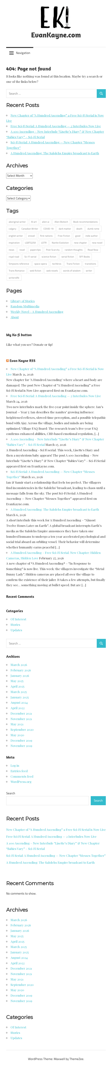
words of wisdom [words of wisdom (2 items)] (72, 270)
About (15, 317)
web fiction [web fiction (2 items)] (35, 270)
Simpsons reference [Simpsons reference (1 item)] (19, 264)
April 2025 (17, 686)
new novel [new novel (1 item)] (97, 242)
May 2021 (17, 724)
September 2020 (22, 729)
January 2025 (20, 697)
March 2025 (19, 692)
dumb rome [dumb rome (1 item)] (93, 228)
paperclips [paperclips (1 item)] (35, 250)
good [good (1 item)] (77, 236)
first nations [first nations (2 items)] (46, 236)
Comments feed (22, 776)
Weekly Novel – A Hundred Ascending (37, 312)
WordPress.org (21, 782)
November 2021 (21, 719)
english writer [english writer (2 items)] (16, 236)
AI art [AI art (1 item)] (34, 222)
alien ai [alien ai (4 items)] (45, 222)
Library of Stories (23, 301)
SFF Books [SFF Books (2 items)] (84, 256)
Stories (15, 625)
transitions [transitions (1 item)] (90, 264)
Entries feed (19, 771)
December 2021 (21, 713)
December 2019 (21, 740)
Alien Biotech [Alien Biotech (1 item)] (61, 222)
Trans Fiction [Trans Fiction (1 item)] (73, 264)
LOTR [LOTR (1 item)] (44, 242)
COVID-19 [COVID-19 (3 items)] (48, 228)
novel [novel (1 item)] (22, 250)
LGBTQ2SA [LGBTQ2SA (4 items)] (30, 242)
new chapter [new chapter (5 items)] (80, 242)
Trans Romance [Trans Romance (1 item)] (17, 270)
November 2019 (21, 746)
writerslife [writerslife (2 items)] (14, 277)
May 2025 (17, 681)
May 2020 (17, 735)
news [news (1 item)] (11, 250)
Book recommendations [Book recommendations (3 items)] (85, 222)
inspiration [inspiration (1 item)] (14, 242)
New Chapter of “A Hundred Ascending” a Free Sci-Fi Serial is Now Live (56, 830)
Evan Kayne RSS (22, 360)
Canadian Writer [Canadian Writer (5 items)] (29, 228)
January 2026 (20, 676)
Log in (15, 765)
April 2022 (18, 708)
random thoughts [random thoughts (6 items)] (74, 250)
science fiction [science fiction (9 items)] (49, 256)
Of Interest (18, 619)
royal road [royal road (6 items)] (14, 256)
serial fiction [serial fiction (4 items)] (67, 256)
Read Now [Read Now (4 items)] (93, 250)
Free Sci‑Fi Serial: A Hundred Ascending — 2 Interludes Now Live (56, 126)
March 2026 (19, 665)
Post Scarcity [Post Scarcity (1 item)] (52, 250)
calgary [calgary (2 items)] (12, 228)
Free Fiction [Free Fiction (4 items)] (64, 236)
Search (10, 793)
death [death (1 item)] (79, 228)
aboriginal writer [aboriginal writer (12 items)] (17, 222)
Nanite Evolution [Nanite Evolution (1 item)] (60, 242)
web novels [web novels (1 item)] (52, 270)
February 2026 (21, 670)
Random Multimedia (25, 306)
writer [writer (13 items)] (89, 270)
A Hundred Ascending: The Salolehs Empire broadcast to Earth (55, 153)
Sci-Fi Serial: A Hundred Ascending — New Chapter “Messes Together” (56, 856)
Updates (16, 630)
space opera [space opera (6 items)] (40, 264)
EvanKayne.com (56, 34)
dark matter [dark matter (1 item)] (65, 228)
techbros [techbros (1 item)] (56, 264)
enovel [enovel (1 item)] (31, 236)
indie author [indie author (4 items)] (91, 236)
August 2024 (19, 702)
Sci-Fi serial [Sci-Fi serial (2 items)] (30, 256)
